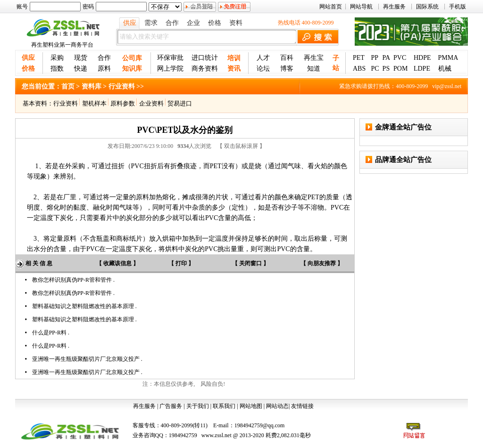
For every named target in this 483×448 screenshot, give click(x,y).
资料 (235, 22)
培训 (234, 58)
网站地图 (251, 406)
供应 (129, 22)
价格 (214, 22)
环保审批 (170, 57)
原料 (104, 68)
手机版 (457, 6)
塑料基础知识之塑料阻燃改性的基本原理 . (84, 306)
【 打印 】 (181, 263)
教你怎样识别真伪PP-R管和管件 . (73, 280)
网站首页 (330, 6)
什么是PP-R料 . (50, 332)
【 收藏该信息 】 (117, 263)
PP (374, 57)
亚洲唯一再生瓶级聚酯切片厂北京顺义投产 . (87, 359)
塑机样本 (94, 103)
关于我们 (197, 406)
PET (359, 57)
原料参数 (121, 103)
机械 (444, 68)
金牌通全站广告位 (403, 127)
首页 (68, 86)
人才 (263, 57)
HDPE (422, 57)
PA (387, 57)
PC (375, 68)
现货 (80, 57)
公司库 (132, 58)
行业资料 (65, 103)
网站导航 (361, 6)
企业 (193, 22)
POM (400, 68)
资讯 (234, 68)
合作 (172, 22)
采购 (57, 57)
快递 (80, 68)
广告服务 (170, 406)
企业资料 (151, 103)
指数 (57, 68)
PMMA (448, 57)
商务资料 (205, 68)
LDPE (422, 68)
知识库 (132, 68)
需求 (151, 22)
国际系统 (427, 6)
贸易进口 (178, 103)
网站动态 (277, 406)
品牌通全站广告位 (403, 159)
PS (386, 68)
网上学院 (170, 68)
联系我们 (224, 406)
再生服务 (394, 6)
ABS (359, 68)
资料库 (91, 86)
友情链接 (302, 406)
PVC (399, 57)
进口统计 (205, 57)
